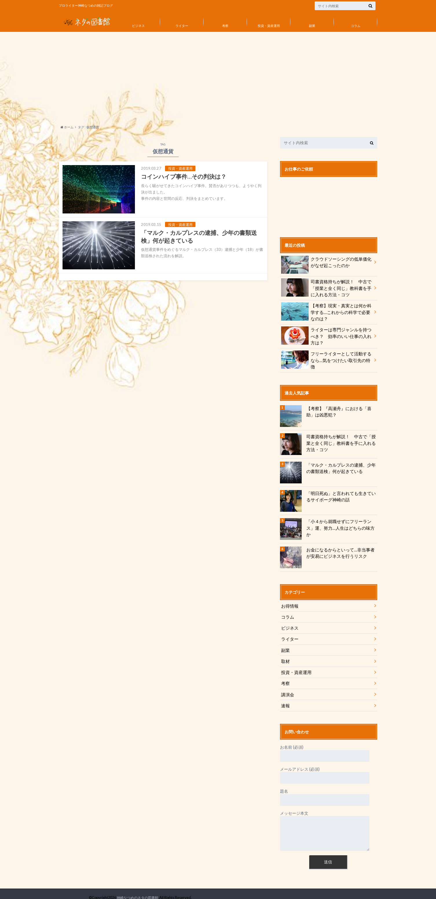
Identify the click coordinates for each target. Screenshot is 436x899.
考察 (225, 26)
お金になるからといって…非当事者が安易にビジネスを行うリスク (340, 548)
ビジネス (138, 26)
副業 (312, 26)
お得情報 (289, 601)
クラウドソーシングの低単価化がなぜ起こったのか (326, 262)
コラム (355, 26)
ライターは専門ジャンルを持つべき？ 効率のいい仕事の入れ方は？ (326, 334)
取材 (285, 655)
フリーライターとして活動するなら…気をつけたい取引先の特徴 (326, 355)
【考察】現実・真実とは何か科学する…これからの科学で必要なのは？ (326, 311)
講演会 (287, 687)
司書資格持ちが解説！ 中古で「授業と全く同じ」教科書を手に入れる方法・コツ (326, 287)
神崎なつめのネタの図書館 (135, 890)
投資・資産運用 (269, 26)
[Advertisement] (218, 76)
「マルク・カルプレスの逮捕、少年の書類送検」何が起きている (340, 464)
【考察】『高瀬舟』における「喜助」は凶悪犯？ (340, 407)
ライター (181, 26)
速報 (285, 698)
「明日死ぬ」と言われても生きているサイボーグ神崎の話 (340, 492)
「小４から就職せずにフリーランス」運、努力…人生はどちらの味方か (340, 520)
